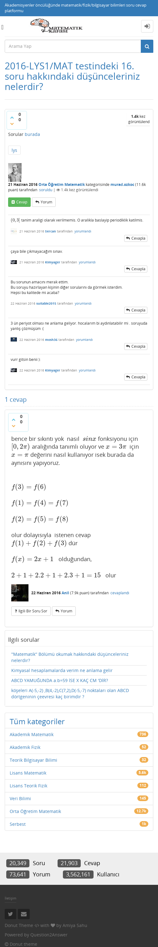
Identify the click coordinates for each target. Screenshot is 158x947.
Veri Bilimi (20, 798)
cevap (21, 202)
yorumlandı (82, 231)
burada (32, 134)
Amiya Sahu (75, 925)
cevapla (138, 238)
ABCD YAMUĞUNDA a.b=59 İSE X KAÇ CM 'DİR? (59, 680)
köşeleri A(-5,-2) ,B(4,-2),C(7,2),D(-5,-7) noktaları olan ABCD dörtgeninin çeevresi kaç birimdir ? (70, 693)
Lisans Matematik (28, 773)
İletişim (10, 898)
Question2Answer (49, 935)
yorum (46, 202)
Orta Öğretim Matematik (61, 184)
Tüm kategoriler (37, 721)
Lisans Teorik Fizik (28, 786)
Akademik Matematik (32, 734)
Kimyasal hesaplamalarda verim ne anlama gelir (62, 670)
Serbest (18, 824)
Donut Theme (19, 925)
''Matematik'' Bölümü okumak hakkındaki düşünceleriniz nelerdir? (70, 657)
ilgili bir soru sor (32, 611)
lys (14, 150)
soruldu (45, 189)
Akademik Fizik (25, 747)
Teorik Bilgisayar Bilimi (33, 760)
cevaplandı (119, 593)
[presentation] (15, 220)
